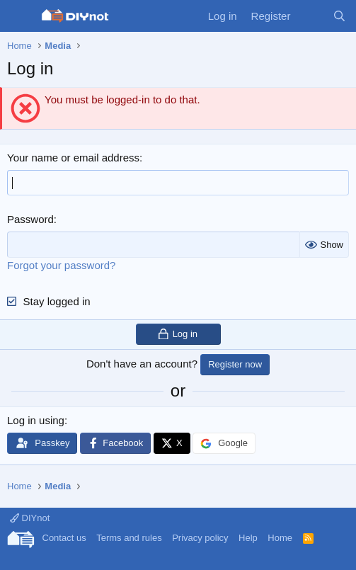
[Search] (339, 16)
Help (248, 537)
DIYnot (30, 518)
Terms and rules (128, 537)
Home (280, 537)
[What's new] (311, 16)
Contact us (64, 537)
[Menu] (19, 16)
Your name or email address (73, 158)
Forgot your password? (61, 265)
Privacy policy (200, 537)
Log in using (35, 420)
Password (30, 219)
